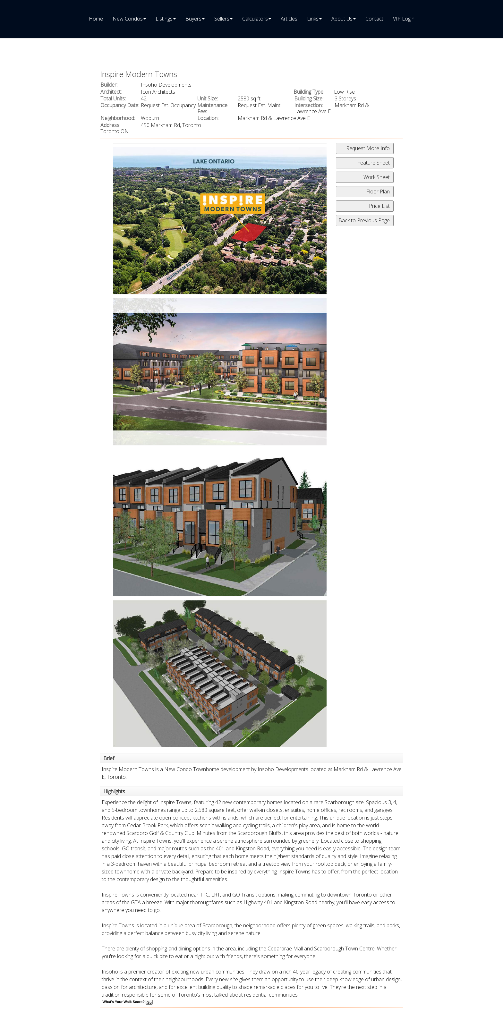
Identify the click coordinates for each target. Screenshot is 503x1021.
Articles (289, 18)
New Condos (128, 18)
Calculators (255, 18)
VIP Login (403, 18)
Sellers (221, 18)
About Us (342, 18)
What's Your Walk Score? (128, 1002)
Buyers (193, 18)
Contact (374, 18)
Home (96, 18)
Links (313, 18)
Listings (164, 18)
